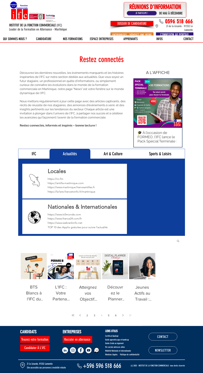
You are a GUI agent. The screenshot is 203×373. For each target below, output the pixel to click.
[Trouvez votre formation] (35, 339)
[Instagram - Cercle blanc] (73, 350)
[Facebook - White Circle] (81, 350)
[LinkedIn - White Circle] (65, 350)
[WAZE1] (96, 350)
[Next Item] (176, 103)
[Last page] (130, 315)
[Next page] (123, 315)
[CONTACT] (163, 336)
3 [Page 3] (94, 315)
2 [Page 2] (87, 315)
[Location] (22, 365)
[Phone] (79, 365)
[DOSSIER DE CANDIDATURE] (132, 23)
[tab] (34, 154)
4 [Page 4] (101, 315)
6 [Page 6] (116, 315)
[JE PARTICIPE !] (142, 13)
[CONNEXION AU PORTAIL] (174, 34)
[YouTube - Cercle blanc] (89, 350)
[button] (178, 241)
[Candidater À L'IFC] (35, 347)
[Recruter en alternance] (77, 339)
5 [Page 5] (108, 315)
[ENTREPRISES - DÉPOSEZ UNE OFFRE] (132, 34)
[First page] (73, 315)
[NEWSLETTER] (163, 350)
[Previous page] (80, 315)
